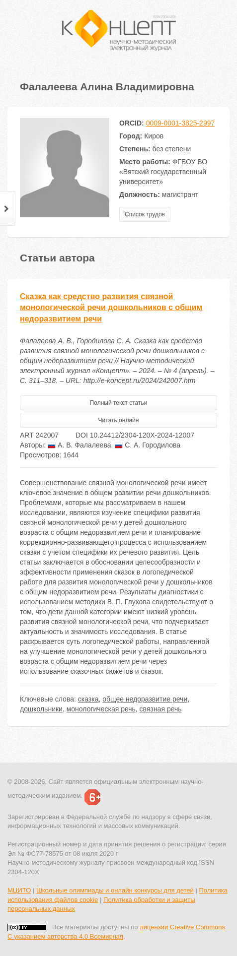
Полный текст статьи (119, 402)
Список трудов (145, 214)
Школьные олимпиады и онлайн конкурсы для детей (115, 890)
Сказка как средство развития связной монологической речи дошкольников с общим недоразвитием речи (111, 307)
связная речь (161, 709)
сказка (88, 699)
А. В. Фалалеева (79, 445)
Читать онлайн (118, 420)
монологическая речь (101, 709)
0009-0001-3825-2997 (180, 123)
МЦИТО (19, 890)
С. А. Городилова (147, 445)
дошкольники (41, 709)
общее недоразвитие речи (144, 699)
